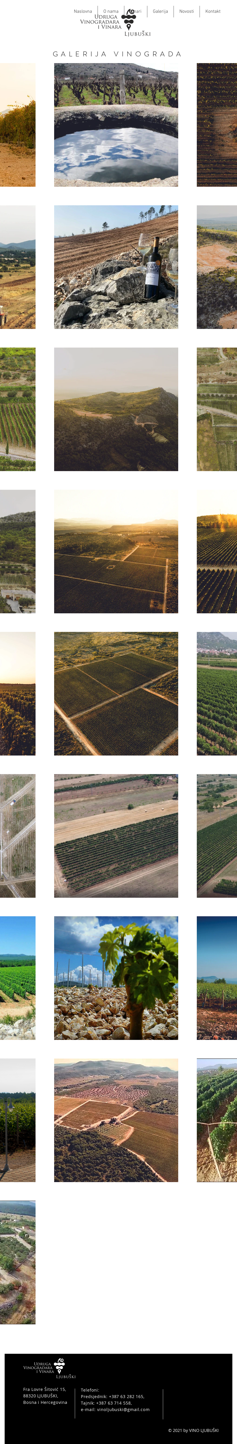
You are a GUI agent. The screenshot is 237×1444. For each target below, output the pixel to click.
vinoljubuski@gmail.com (123, 1409)
